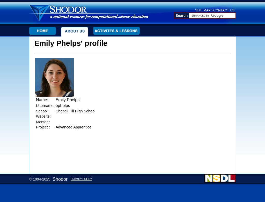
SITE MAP (203, 10)
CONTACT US (223, 10)
